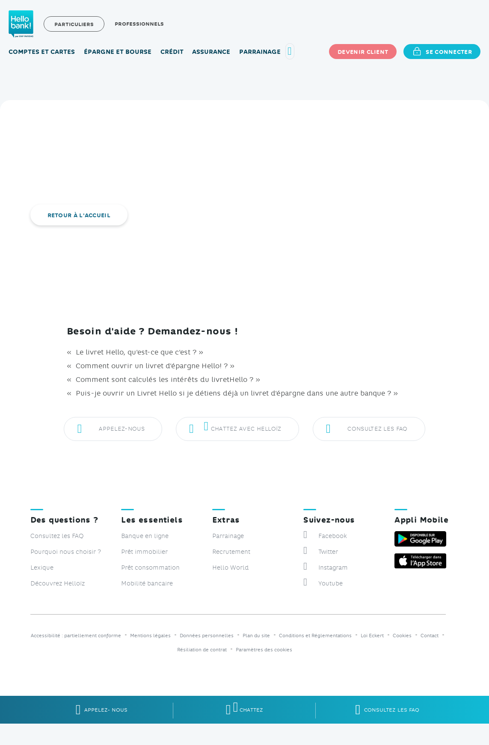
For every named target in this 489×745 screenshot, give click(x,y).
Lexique (41, 567)
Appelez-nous (111, 429)
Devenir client (363, 51)
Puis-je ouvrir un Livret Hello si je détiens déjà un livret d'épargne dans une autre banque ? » (236, 392)
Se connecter (442, 51)
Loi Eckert (372, 636)
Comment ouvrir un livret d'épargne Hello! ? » (154, 365)
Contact (430, 636)
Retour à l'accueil (78, 215)
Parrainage (260, 51)
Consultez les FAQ (367, 429)
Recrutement (231, 551)
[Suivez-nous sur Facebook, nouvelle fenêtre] (344, 535)
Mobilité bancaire (147, 583)
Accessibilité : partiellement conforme (76, 636)
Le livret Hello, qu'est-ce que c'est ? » (138, 351)
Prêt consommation (150, 567)
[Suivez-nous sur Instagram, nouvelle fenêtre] (344, 567)
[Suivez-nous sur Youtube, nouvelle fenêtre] (344, 583)
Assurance (211, 51)
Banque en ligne (145, 536)
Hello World (230, 567)
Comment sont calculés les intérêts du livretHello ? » (167, 379)
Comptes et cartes (42, 51)
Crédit (172, 51)
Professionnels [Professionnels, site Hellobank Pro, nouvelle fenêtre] (139, 24)
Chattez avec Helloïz (235, 429)
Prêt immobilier (144, 551)
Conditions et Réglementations (315, 636)
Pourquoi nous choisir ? (65, 551)
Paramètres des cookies (264, 650)
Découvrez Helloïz (57, 583)
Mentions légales (150, 636)
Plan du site (256, 636)
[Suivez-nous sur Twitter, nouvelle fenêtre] (344, 551)
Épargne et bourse (117, 51)
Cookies (402, 636)
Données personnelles (207, 636)
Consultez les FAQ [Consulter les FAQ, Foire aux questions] (56, 536)
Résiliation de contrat (202, 650)
